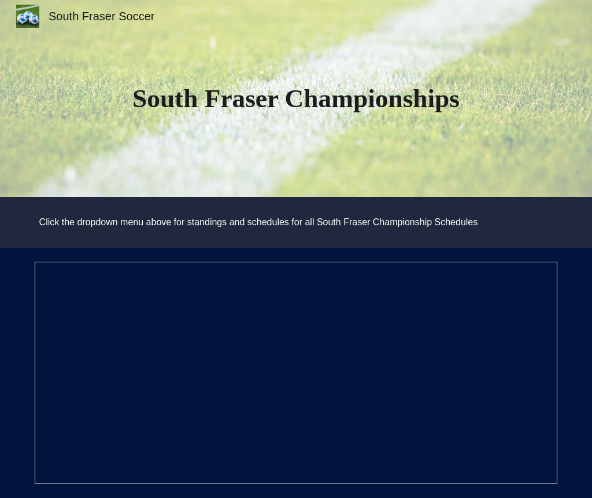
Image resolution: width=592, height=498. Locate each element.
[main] (296, 99)
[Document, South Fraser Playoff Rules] (296, 373)
